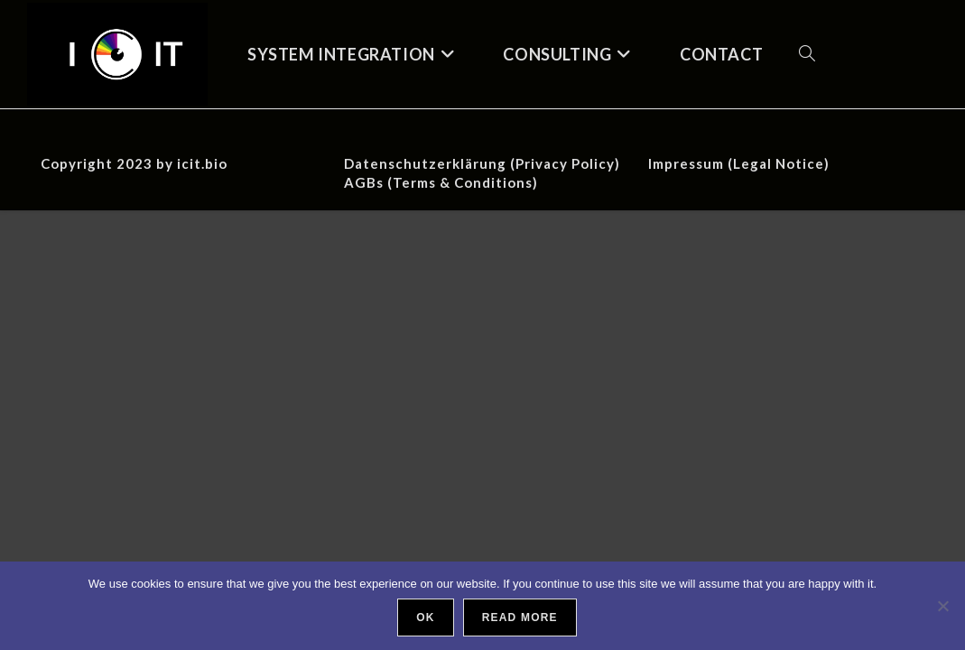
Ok (425, 617)
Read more (520, 617)
